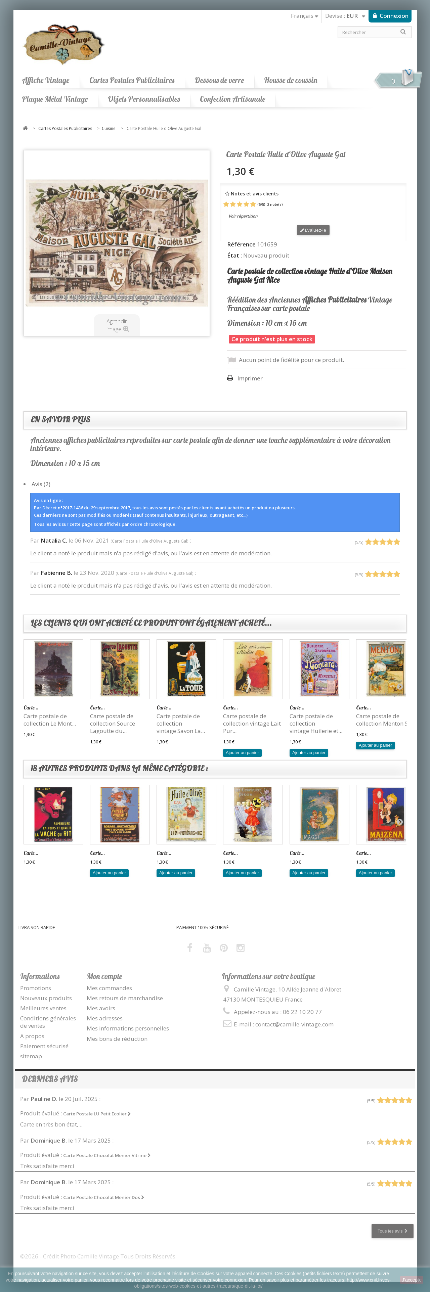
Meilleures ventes (43, 1008)
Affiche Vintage (45, 80)
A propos (32, 1036)
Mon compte (104, 976)
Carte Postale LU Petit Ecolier (97, 1114)
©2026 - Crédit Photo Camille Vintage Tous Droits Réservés (97, 1256)
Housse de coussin (290, 80)
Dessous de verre (219, 80)
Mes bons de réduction (117, 1039)
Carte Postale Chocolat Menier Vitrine (107, 1155)
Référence (241, 244)
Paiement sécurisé (44, 1046)
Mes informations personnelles (128, 1028)
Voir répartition (243, 216)
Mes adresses (105, 1018)
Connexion (393, 15)
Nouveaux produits (46, 998)
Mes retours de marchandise (125, 998)
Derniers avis (50, 1079)
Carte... (31, 707)
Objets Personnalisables (144, 99)
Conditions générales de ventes (48, 1021)
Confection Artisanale (232, 99)
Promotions (35, 988)
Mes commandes (109, 988)
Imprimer (250, 378)
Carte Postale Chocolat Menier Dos (103, 1197)
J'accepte (412, 1280)
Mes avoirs (101, 1008)
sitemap (31, 1056)
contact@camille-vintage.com (294, 1024)
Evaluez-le (313, 230)
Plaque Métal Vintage (55, 99)
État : (234, 255)
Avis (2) (41, 484)
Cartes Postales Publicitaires (131, 80)
